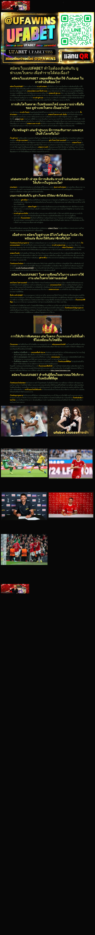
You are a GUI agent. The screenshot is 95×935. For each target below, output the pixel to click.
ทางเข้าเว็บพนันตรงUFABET (25, 268)
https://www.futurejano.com (60, 370)
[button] (63, 2)
